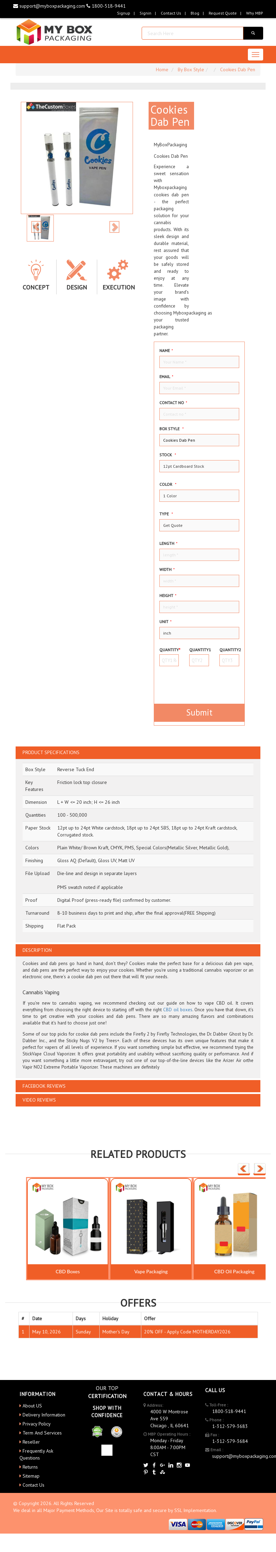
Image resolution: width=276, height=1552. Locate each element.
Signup (123, 13)
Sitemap (31, 1476)
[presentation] (200, 681)
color (167, 484)
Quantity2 (229, 649)
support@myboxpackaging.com (49, 6)
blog (195, 13)
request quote (223, 13)
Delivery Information (44, 1415)
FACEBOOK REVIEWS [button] (44, 1086)
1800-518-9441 (106, 6)
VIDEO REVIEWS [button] (39, 1100)
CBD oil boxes (177, 1009)
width (167, 569)
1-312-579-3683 (230, 1426)
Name (166, 350)
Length (168, 543)
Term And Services (42, 1433)
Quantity (169, 649)
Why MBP (254, 13)
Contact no (173, 402)
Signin (145, 13)
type (166, 513)
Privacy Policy (37, 1424)
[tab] (138, 752)
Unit (165, 621)
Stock (167, 454)
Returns (30, 1467)
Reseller (31, 1442)
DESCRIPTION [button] (37, 950)
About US (32, 1406)
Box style (171, 428)
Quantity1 (199, 649)
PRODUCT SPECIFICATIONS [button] (51, 752)
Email (166, 376)
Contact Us (171, 13)
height (167, 595)
